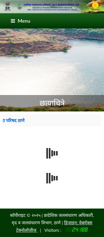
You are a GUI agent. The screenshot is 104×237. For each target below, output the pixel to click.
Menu (20, 21)
